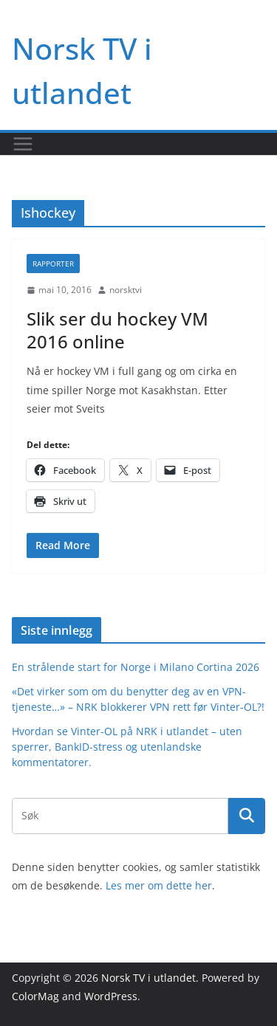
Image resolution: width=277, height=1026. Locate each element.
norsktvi (125, 289)
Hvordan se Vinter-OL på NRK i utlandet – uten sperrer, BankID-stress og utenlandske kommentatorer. (127, 746)
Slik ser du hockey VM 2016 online (117, 330)
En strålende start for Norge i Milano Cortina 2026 (135, 667)
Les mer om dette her (159, 885)
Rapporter (53, 263)
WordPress (110, 996)
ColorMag (35, 996)
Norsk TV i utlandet (148, 978)
